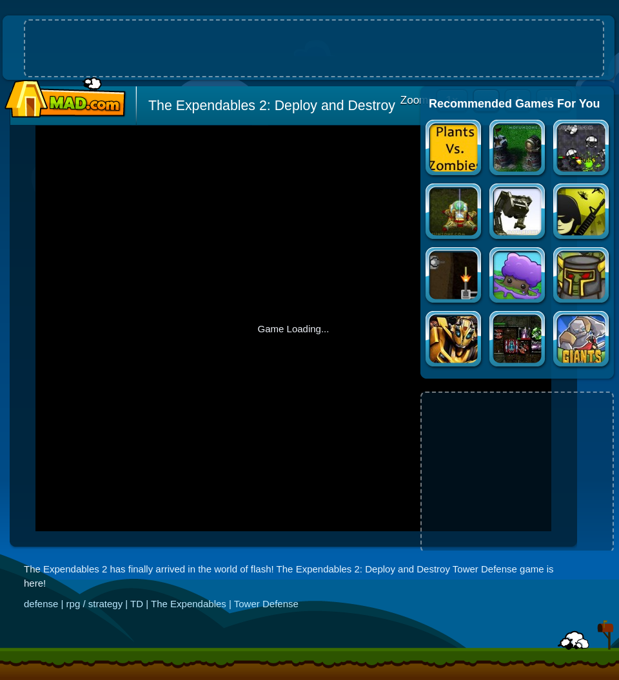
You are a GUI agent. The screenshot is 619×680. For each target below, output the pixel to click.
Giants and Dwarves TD (582, 340)
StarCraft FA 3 (454, 213)
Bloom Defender (518, 276)
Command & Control (582, 213)
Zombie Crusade (582, 276)
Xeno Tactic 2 (518, 340)
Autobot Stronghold (454, 340)
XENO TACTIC (582, 149)
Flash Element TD (518, 149)
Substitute (454, 276)
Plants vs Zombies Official (454, 149)
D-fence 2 (518, 213)
